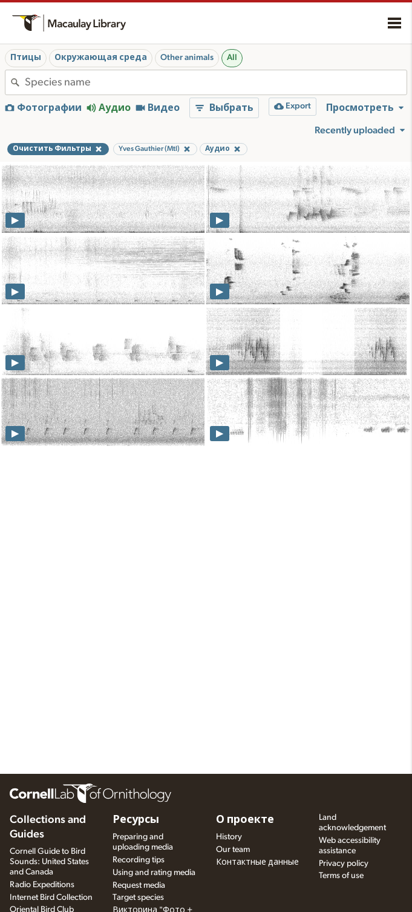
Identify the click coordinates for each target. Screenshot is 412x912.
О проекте (245, 819)
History (229, 837)
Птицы (25, 57)
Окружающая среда (100, 57)
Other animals (187, 57)
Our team (233, 849)
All (232, 57)
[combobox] (216, 82)
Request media (139, 885)
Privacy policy (343, 863)
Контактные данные (257, 862)
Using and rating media (154, 872)
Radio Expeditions (42, 884)
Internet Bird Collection (51, 897)
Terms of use (341, 875)
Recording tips (139, 860)
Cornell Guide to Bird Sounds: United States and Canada (49, 861)
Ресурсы (136, 819)
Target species (138, 897)
